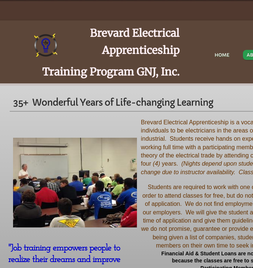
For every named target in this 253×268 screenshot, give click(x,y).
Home (222, 55)
